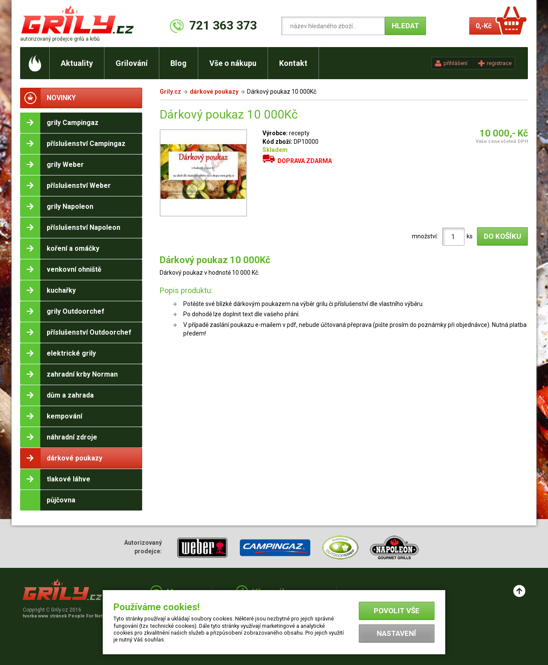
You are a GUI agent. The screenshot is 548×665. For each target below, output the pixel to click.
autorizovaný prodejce (60, 39)
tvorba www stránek (67, 616)
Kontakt (293, 63)
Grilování (132, 63)
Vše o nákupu (232, 63)
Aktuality (77, 63)
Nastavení (396, 633)
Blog (178, 63)
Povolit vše (397, 610)
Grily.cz (170, 91)
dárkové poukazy (214, 91)
